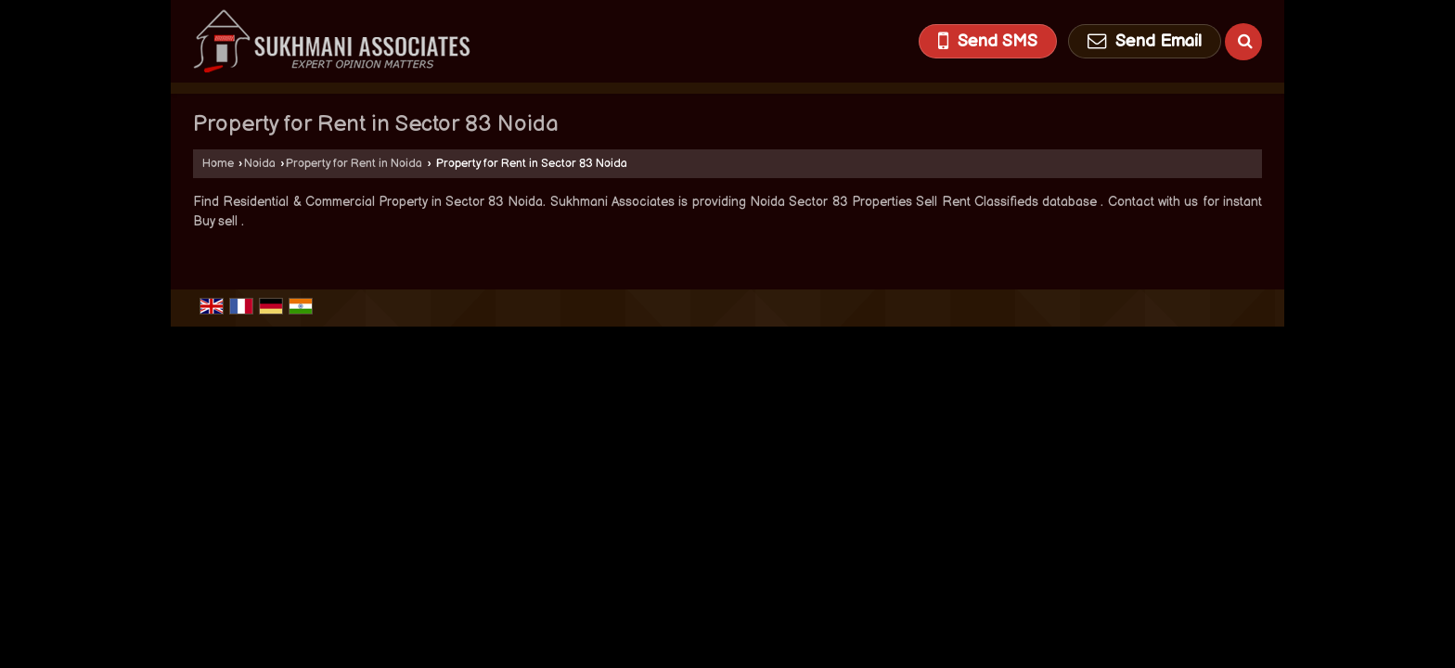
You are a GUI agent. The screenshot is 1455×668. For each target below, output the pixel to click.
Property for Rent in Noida (354, 164)
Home (218, 164)
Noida (260, 164)
